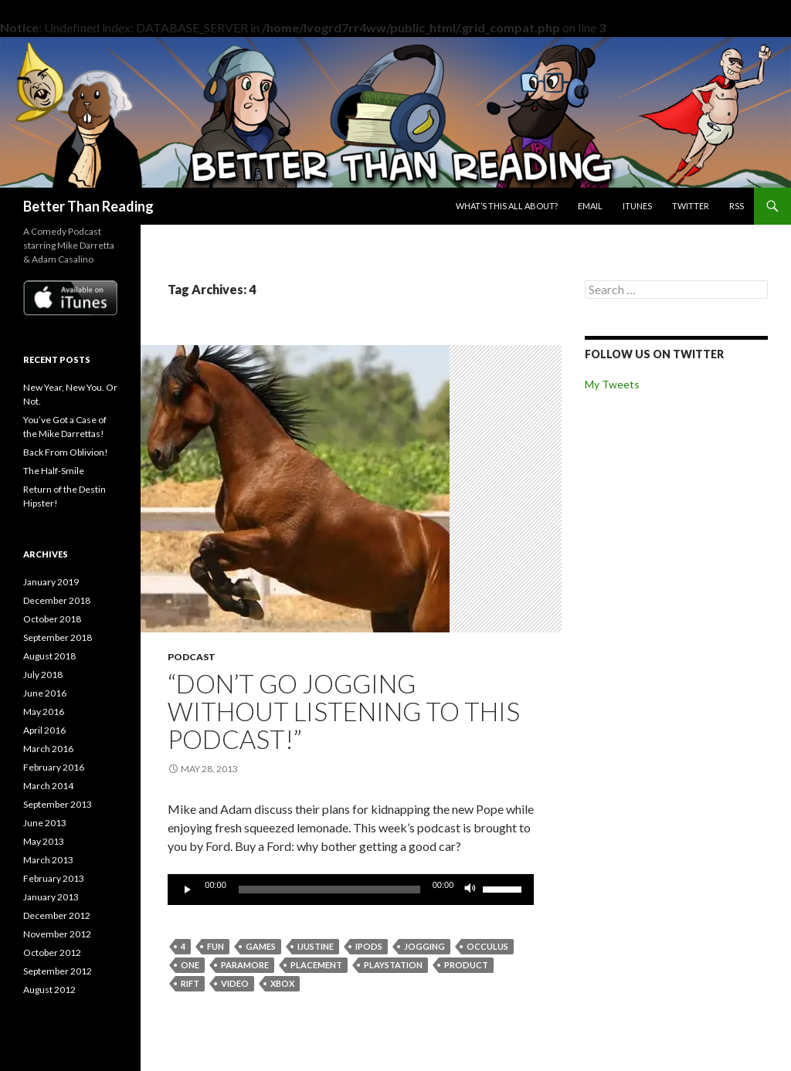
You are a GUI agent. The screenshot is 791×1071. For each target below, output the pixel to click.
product (466, 965)
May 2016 (43, 711)
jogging (424, 946)
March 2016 (48, 748)
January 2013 (51, 897)
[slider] (329, 889)
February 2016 (53, 767)
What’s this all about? (507, 206)
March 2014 (48, 785)
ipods (368, 946)
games (261, 946)
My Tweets (612, 384)
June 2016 (44, 693)
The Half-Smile (53, 470)
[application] (351, 889)
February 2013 (53, 878)
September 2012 (57, 971)
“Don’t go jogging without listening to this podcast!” (344, 711)
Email (590, 206)
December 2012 (56, 915)
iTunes (637, 206)
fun (215, 946)
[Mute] (470, 889)
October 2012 (52, 952)
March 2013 (48, 860)
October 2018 (52, 619)
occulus (487, 946)
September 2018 (57, 637)
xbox (282, 983)
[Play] (187, 889)
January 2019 (51, 582)
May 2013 (43, 841)
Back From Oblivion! (65, 452)
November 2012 (57, 934)
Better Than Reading (88, 206)
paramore (245, 965)
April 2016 (44, 730)
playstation (393, 965)
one (190, 965)
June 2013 (44, 823)
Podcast (192, 657)
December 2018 (56, 600)
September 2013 (57, 804)
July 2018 (43, 674)
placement (316, 965)
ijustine (315, 946)
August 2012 (49, 989)
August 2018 (49, 656)
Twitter (690, 206)
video (235, 983)
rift (190, 983)
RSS (736, 206)
